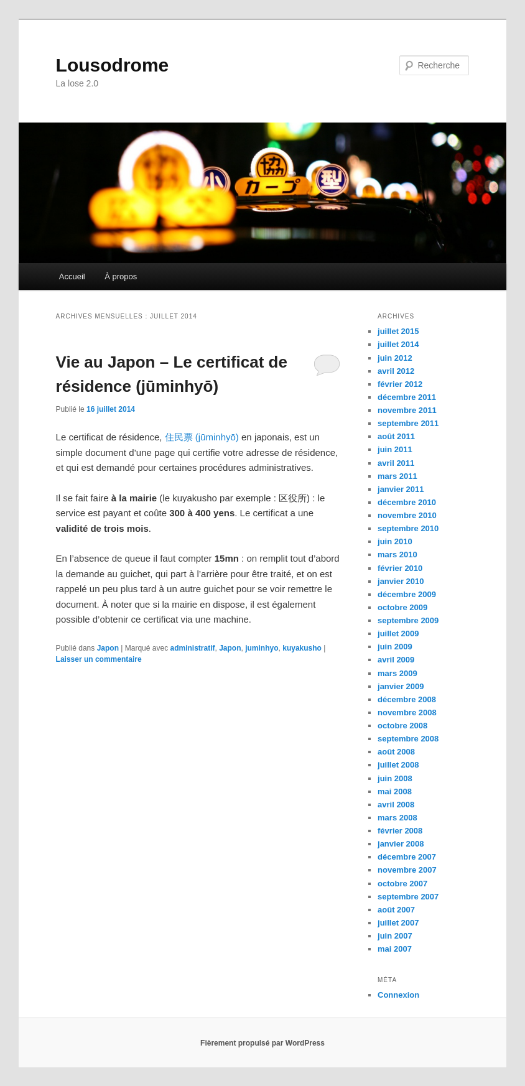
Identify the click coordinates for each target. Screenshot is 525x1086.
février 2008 (400, 830)
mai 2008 (395, 791)
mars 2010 (397, 554)
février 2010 (400, 568)
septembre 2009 (408, 620)
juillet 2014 (398, 344)
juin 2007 (395, 935)
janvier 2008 (401, 843)
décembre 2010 (407, 502)
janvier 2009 (401, 686)
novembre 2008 (407, 712)
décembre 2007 (407, 856)
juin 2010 (395, 541)
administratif (192, 648)
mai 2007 (395, 949)
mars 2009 (397, 673)
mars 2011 (397, 476)
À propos (121, 276)
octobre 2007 (402, 883)
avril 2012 (396, 371)
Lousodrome (112, 65)
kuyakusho (302, 648)
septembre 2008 (408, 738)
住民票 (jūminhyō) (202, 437)
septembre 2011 (408, 423)
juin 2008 (395, 778)
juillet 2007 (398, 922)
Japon (108, 648)
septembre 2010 (408, 528)
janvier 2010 (401, 581)
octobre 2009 (402, 607)
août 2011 (396, 436)
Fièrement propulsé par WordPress (262, 1043)
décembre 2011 (407, 397)
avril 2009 (396, 659)
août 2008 (396, 751)
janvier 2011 (401, 489)
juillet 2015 (398, 331)
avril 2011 (396, 463)
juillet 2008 (398, 764)
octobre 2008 (402, 725)
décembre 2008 (407, 699)
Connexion (398, 995)
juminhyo (261, 648)
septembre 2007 (408, 896)
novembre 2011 (407, 410)
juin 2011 (395, 449)
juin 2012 (395, 358)
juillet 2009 (398, 633)
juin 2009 (395, 646)
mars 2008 (397, 817)
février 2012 (400, 384)
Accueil (72, 276)
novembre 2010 (407, 515)
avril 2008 (396, 804)
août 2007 (396, 909)
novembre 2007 (407, 870)
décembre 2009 (407, 594)
